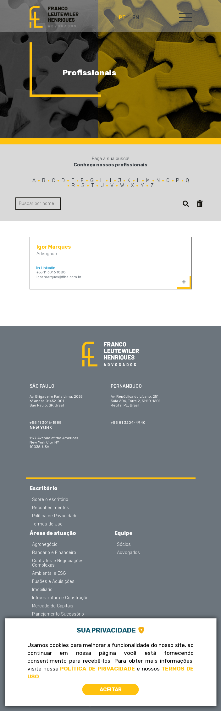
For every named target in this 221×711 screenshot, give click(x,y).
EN (135, 17)
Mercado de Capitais (52, 606)
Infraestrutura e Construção (60, 598)
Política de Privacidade (55, 516)
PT (122, 17)
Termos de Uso (47, 524)
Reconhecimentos (50, 508)
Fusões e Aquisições (53, 581)
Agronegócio (45, 544)
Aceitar (111, 689)
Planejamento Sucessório (58, 614)
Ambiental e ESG (49, 573)
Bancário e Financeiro (54, 553)
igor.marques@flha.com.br (58, 277)
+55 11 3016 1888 (51, 272)
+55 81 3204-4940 (128, 422)
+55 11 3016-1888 (46, 422)
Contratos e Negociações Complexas (58, 563)
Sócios (124, 544)
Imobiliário (42, 590)
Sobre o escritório (50, 500)
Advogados (128, 553)
